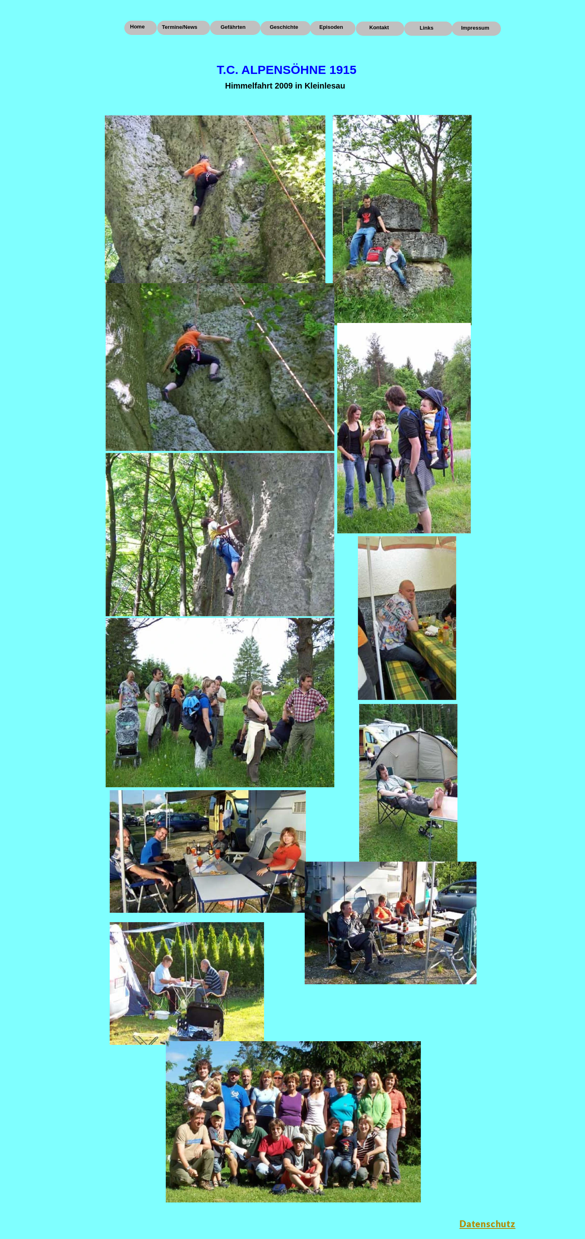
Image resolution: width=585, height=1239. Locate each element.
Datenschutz (487, 1223)
